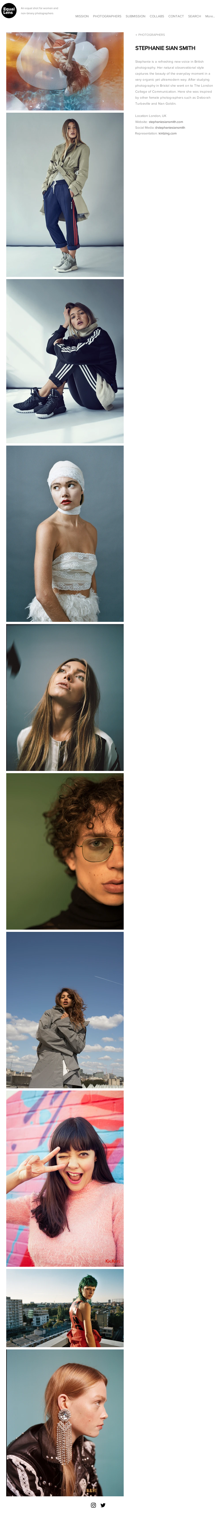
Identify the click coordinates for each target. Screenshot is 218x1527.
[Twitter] (103, 1505)
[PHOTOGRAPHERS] (152, 34)
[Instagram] (93, 1505)
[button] (157, 14)
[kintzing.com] (184, 133)
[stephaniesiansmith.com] (178, 121)
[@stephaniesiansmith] (180, 127)
